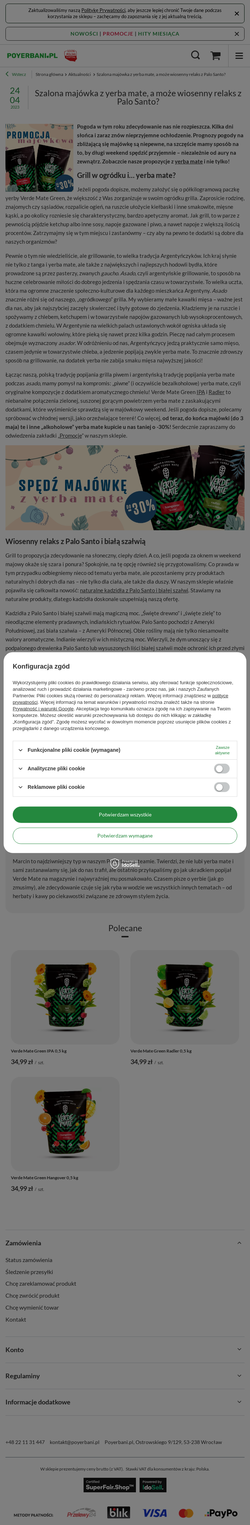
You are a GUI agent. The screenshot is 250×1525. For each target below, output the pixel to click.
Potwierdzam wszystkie (125, 814)
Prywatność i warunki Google (43, 708)
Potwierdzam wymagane (125, 835)
